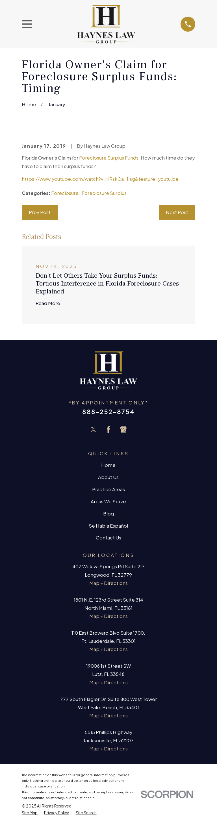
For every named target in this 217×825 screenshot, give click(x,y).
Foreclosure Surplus (104, 193)
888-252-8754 (108, 411)
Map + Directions (108, 583)
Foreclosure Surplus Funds (108, 158)
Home (108, 465)
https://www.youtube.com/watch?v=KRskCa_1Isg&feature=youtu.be (100, 179)
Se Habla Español (108, 526)
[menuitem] (30, 812)
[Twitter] (93, 429)
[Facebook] (108, 429)
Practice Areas (108, 489)
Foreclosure (65, 193)
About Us (108, 477)
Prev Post (40, 212)
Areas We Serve (108, 501)
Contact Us (108, 538)
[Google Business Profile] (123, 429)
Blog (108, 514)
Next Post (177, 212)
